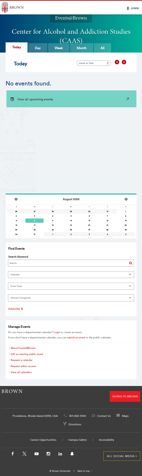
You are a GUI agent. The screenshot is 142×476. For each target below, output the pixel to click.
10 (34, 220)
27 (34, 211)
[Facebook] (13, 454)
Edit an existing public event (27, 354)
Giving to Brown (125, 396)
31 (107, 211)
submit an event (76, 337)
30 (89, 211)
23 (16, 230)
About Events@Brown (23, 348)
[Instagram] (48, 454)
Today (16, 47)
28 (53, 211)
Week (59, 48)
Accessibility (106, 439)
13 (89, 220)
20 (89, 225)
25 (53, 230)
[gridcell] (34, 220)
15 (126, 220)
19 (71, 225)
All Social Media (121, 456)
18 (53, 225)
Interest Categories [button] (21, 297)
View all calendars (21, 372)
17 (34, 225)
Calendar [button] (15, 274)
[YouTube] (36, 454)
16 (16, 225)
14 (107, 220)
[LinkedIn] (60, 454)
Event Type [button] (16, 286)
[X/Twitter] (24, 454)
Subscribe (15, 308)
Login (57, 332)
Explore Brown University (16, 7)
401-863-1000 (77, 416)
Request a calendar (22, 360)
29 (71, 211)
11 (52, 220)
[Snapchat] (72, 454)
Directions (75, 424)
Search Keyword (18, 256)
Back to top (85, 470)
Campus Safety (77, 439)
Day (38, 48)
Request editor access (23, 366)
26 (16, 211)
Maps (125, 416)
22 (126, 225)
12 (71, 220)
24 (35, 230)
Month (82, 48)
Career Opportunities (43, 439)
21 (107, 225)
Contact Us (104, 416)
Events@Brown (71, 17)
